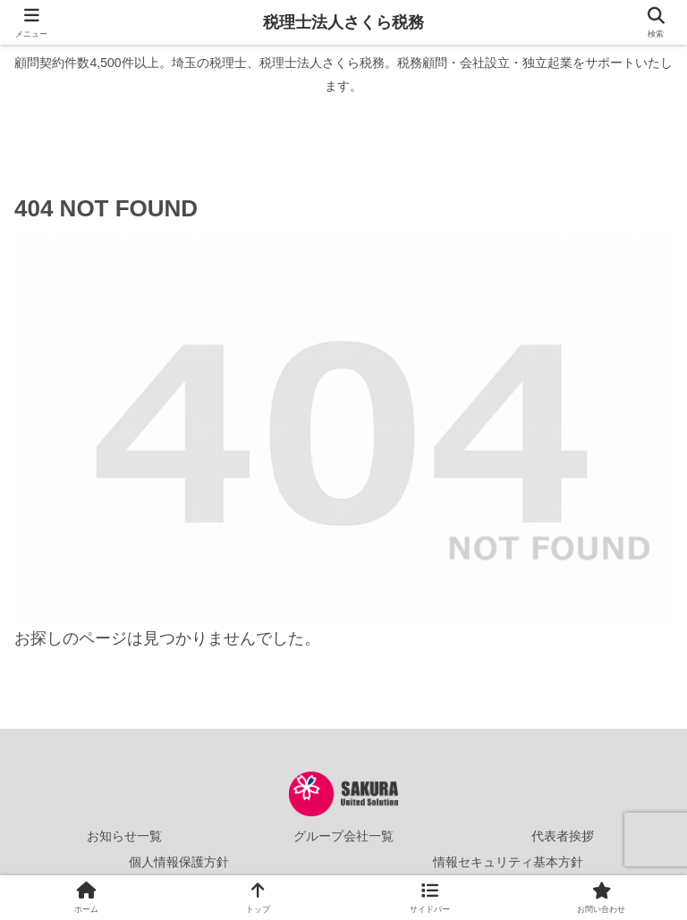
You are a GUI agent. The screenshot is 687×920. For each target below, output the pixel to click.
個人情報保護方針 (179, 862)
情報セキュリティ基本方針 (508, 862)
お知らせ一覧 (124, 836)
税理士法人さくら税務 (343, 22)
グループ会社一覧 (343, 836)
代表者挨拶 (562, 836)
